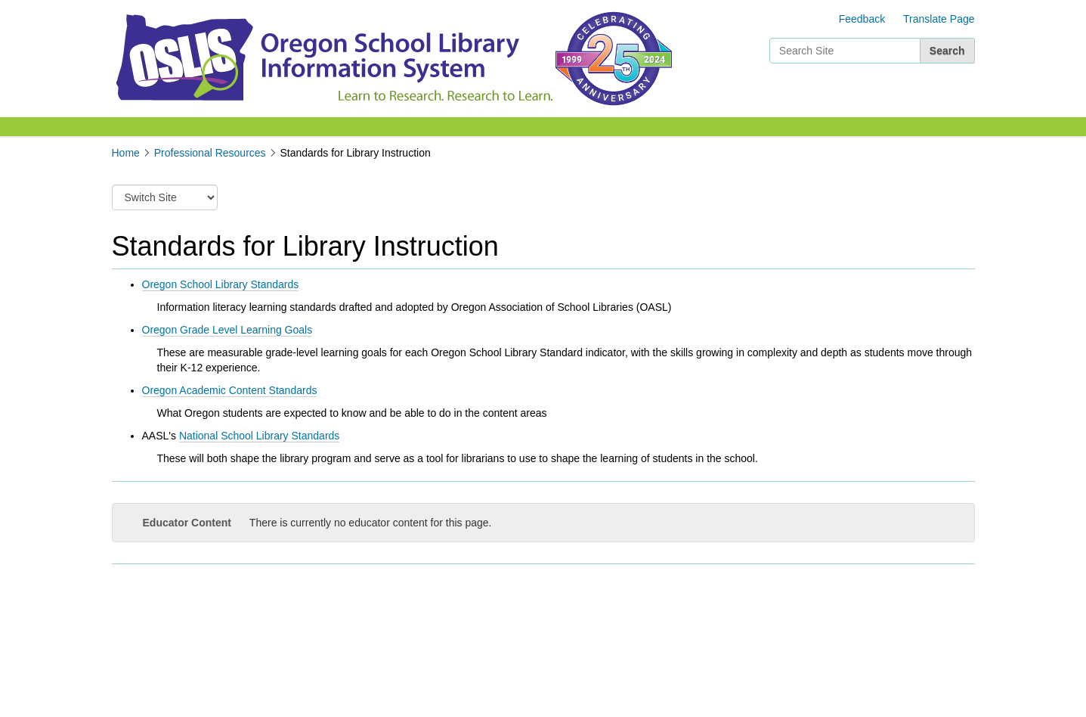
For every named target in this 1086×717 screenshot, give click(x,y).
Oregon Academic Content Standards (229, 390)
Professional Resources (210, 153)
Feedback (862, 19)
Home (126, 153)
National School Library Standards (259, 436)
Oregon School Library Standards (220, 284)
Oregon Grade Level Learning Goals (227, 330)
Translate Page (938, 19)
